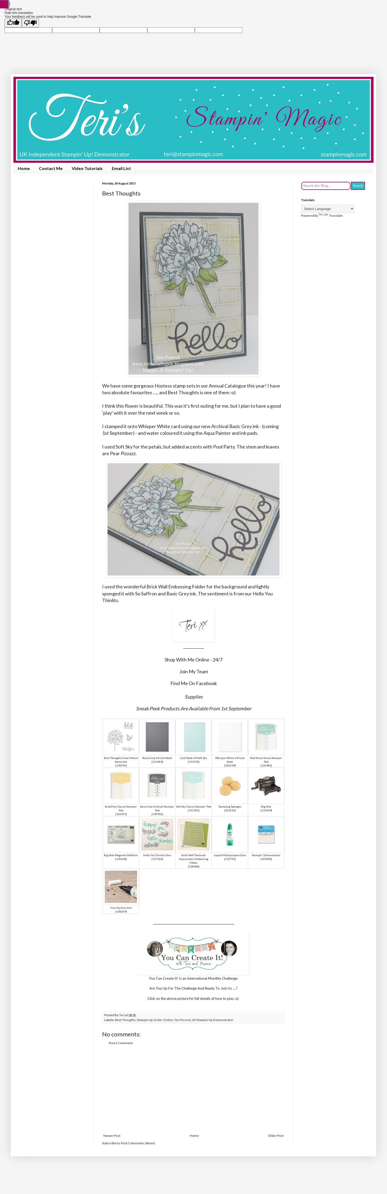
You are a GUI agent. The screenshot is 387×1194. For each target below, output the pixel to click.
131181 (194, 810)
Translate (330, 216)
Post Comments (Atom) (138, 1143)
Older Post (276, 1136)
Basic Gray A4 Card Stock (157, 757)
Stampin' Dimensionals (266, 855)
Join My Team (193, 671)
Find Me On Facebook (193, 683)
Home (24, 168)
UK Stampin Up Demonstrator (213, 1020)
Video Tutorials (87, 168)
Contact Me (51, 168)
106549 (230, 765)
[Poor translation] (30, 23)
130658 (121, 858)
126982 (266, 765)
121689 (157, 761)
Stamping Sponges (229, 806)
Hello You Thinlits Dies (157, 855)
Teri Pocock (182, 1020)
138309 (121, 911)
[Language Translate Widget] (327, 209)
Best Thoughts (125, 1020)
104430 (266, 858)
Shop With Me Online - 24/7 (194, 660)
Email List (121, 168)
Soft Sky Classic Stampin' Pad (193, 806)
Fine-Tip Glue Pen (121, 907)
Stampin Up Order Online (155, 1020)
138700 (121, 765)
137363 (157, 858)
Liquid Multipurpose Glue (230, 855)
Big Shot (266, 806)
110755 (230, 858)
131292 (194, 761)
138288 (194, 866)
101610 (230, 810)
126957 (121, 814)
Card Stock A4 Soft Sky (193, 757)
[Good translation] (13, 23)
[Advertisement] (193, 1089)
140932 (157, 814)
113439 (266, 810)
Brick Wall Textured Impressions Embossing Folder (193, 858)
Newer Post (111, 1136)
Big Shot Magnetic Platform (121, 855)
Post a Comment (121, 1043)
